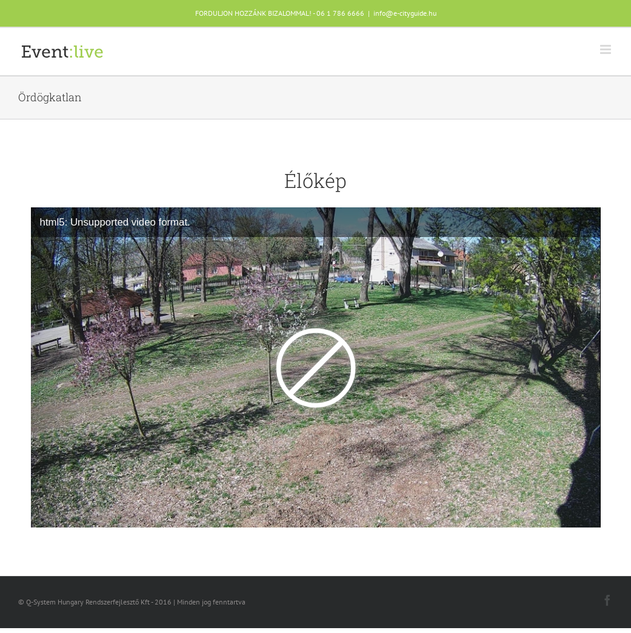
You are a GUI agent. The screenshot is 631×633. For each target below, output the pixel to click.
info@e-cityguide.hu (404, 13)
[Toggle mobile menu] (606, 49)
